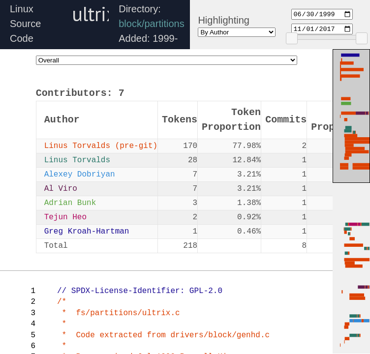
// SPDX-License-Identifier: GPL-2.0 (139, 291)
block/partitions (151, 23)
